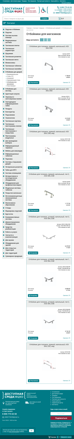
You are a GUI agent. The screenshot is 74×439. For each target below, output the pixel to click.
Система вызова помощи (11, 36)
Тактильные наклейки (13, 69)
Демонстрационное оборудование (12, 223)
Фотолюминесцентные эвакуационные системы (13, 198)
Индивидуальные (12, 74)
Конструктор (10, 112)
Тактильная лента (11, 60)
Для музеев (9, 240)
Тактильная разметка (13, 57)
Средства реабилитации (10, 228)
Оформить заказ (66, 437)
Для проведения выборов (11, 142)
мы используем (14, 431)
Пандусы (8, 109)
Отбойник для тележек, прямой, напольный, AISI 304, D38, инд (49, 132)
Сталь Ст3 (10, 76)
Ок (31, 431)
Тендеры (24, 1)
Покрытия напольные (13, 193)
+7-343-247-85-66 (67, 10)
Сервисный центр (57, 403)
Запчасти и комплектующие (11, 236)
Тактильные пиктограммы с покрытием (11, 131)
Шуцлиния (9, 53)
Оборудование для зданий (12, 244)
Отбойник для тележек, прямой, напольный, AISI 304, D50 (49, 89)
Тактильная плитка (12, 45)
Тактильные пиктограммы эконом (13, 125)
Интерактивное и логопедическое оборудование (11, 178)
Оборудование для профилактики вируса (13, 184)
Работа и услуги (11, 232)
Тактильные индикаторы (9, 49)
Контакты (63, 1)
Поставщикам (32, 1)
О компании (6, 1)
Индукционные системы (10, 41)
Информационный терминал (12, 147)
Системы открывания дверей (13, 163)
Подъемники (10, 115)
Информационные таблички (12, 155)
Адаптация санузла (12, 94)
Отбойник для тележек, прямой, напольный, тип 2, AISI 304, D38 (49, 175)
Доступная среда (16, 1)
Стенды (8, 208)
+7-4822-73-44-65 (67, 11)
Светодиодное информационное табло (11, 104)
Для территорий (11, 253)
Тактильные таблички (13, 66)
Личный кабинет (66, 3)
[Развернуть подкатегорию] (3, 29)
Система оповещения (13, 173)
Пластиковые (11, 86)
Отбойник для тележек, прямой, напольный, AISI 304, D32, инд (49, 345)
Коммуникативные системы (12, 218)
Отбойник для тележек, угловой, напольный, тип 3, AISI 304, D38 (49, 217)
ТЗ (66, 210)
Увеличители (10, 118)
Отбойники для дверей (13, 72)
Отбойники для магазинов (11, 83)
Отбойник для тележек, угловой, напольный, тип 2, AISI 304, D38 (49, 302)
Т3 (66, 82)
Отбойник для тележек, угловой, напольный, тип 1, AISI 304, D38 (49, 260)
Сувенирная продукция (13, 256)
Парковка (9, 159)
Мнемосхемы (10, 63)
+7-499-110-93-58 (67, 8)
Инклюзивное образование (10, 204)
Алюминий (10, 78)
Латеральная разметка (13, 167)
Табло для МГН (10, 170)
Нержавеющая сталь (13, 80)
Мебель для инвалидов (13, 151)
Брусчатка (9, 214)
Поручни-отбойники (12, 29)
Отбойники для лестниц (10, 90)
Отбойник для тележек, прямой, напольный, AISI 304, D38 (49, 47)
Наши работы (55, 1)
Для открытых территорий (10, 249)
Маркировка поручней (13, 211)
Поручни (8, 32)
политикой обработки (64, 424)
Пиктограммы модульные (10, 137)
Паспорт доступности (43, 1)
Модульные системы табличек (13, 189)
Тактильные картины (13, 121)
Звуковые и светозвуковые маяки (13, 98)
